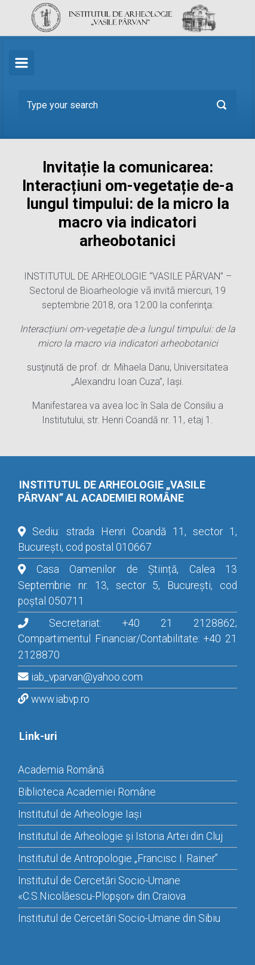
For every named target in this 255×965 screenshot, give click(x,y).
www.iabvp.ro (60, 699)
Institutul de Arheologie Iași (80, 814)
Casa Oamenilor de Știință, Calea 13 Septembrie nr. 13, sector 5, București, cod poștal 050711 (127, 585)
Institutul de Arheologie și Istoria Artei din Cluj (120, 836)
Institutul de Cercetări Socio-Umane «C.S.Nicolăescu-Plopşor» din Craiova (102, 888)
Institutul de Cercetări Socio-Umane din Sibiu (119, 918)
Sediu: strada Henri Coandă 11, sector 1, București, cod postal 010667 (127, 539)
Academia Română (61, 770)
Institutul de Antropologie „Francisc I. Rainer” (118, 858)
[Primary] (21, 62)
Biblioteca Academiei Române (87, 792)
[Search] (127, 105)
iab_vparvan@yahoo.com (87, 677)
